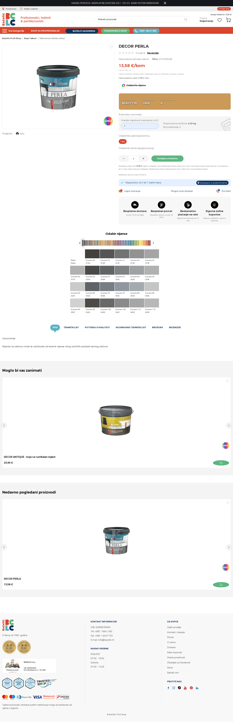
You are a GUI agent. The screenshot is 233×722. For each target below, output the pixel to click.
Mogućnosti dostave (182, 191)
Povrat (170, 637)
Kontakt (226, 191)
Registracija (206, 21)
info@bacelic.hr (106, 639)
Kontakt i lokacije (176, 632)
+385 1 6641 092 (103, 631)
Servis (170, 666)
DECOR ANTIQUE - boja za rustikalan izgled (30, 457)
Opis (55, 327)
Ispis (20, 134)
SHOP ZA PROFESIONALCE (47, 30)
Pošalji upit (224, 8)
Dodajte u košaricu (167, 158)
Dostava (171, 647)
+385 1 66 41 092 (154, 30)
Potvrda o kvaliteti (97, 327)
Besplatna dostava (135, 211)
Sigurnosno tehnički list (131, 327)
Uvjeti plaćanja (132, 191)
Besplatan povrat (161, 211)
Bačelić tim (173, 671)
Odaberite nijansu (136, 85)
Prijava (203, 18)
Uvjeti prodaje (174, 627)
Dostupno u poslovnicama (213, 183)
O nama (171, 642)
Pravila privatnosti (176, 656)
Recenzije (153, 53)
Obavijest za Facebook (178, 661)
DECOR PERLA (12, 578)
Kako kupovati (174, 652)
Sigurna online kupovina (214, 213)
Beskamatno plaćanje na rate (188, 213)
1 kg (122, 141)
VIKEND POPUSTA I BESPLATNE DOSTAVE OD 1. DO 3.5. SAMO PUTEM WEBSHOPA (115, 3)
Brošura (157, 327)
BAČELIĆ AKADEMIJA (88, 30)
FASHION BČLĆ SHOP (121, 30)
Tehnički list (71, 327)
